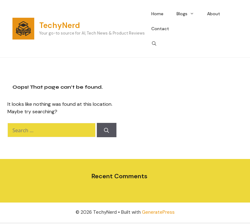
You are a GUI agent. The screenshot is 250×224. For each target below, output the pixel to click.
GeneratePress (158, 212)
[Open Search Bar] (154, 43)
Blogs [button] (188, 13)
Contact (160, 28)
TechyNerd (59, 25)
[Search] (106, 130)
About (213, 13)
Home (157, 13)
